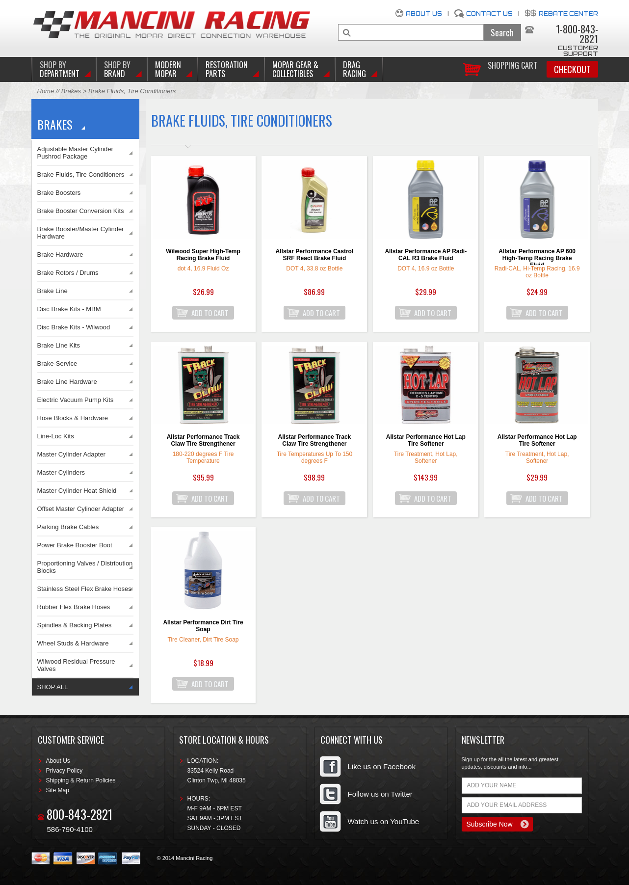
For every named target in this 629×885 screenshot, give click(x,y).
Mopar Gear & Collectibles (295, 69)
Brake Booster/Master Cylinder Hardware (80, 232)
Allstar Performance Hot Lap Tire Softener (426, 440)
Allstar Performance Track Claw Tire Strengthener (203, 440)
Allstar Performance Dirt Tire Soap (203, 626)
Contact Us (489, 13)
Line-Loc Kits (55, 436)
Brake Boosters (59, 192)
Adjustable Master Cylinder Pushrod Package (75, 152)
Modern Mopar (168, 69)
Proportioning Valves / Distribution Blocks (85, 567)
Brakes (71, 91)
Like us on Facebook (382, 766)
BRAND (117, 69)
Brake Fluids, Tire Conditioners (81, 174)
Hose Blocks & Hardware (72, 418)
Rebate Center (568, 13)
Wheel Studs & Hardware (73, 643)
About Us (424, 13)
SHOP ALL (52, 687)
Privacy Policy (64, 770)
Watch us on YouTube (383, 821)
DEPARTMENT (59, 69)
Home (45, 91)
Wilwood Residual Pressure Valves (76, 665)
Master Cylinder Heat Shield (77, 490)
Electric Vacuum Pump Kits (75, 399)
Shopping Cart (512, 64)
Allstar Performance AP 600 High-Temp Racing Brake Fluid (537, 256)
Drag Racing (354, 69)
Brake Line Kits (58, 345)
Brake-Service (57, 363)
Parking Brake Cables (68, 527)
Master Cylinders (61, 472)
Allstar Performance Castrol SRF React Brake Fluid (315, 255)
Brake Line (52, 291)
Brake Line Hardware (67, 381)
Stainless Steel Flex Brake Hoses (84, 588)
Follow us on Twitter (380, 794)
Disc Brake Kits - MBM (69, 309)
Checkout (572, 69)
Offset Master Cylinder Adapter (81, 508)
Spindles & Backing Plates (74, 625)
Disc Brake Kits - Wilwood (73, 327)
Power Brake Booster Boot (74, 545)
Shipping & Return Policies (81, 780)
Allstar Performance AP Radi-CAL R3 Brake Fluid (426, 255)
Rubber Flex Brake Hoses (73, 607)
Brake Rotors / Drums (68, 272)
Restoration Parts (227, 69)
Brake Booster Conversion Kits (80, 211)
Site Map (57, 790)
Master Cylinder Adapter (71, 454)
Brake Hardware (60, 254)
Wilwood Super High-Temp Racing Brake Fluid (203, 255)
